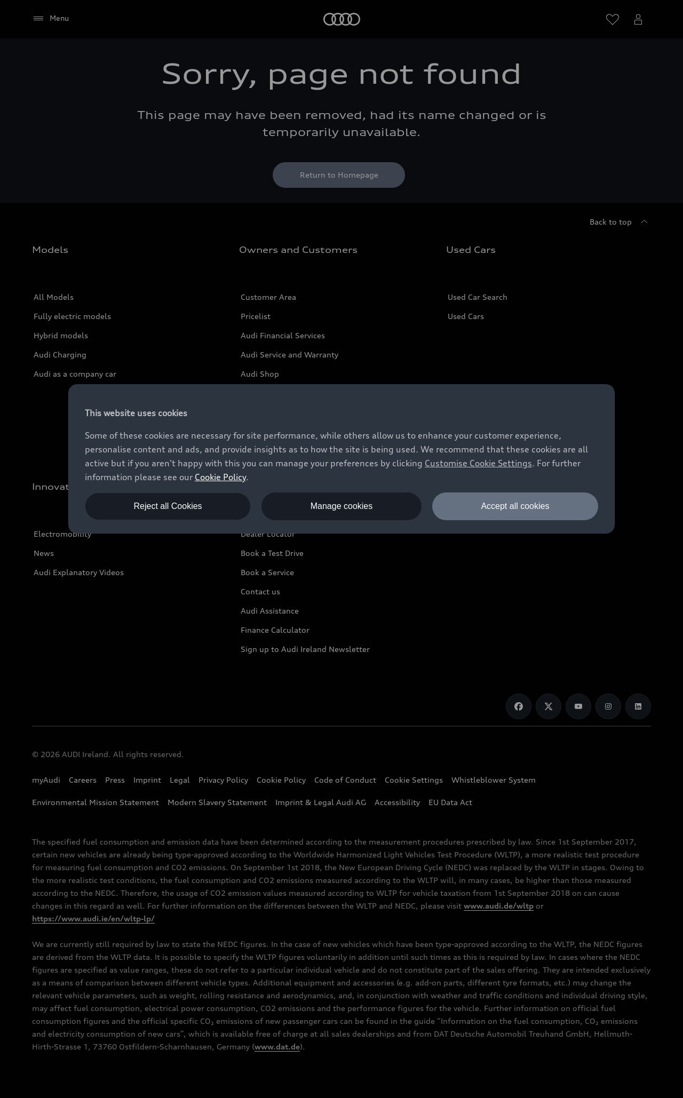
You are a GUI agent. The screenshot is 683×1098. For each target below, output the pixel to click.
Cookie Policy (220, 477)
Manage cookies (342, 506)
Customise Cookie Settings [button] (478, 463)
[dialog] (341, 459)
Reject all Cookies (168, 506)
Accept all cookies (515, 506)
